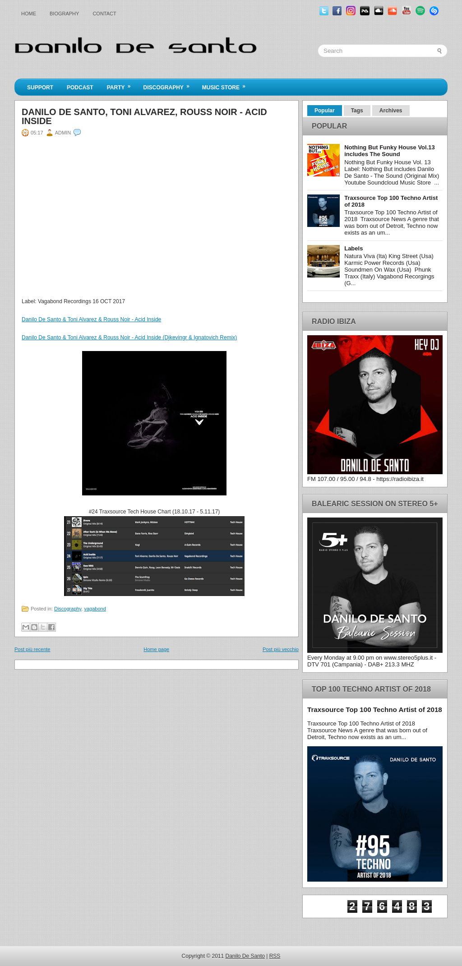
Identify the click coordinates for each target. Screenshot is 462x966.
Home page (156, 649)
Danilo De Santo (245, 956)
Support (40, 87)
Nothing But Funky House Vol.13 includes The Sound (389, 150)
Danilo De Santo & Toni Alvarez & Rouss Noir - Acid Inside (91, 319)
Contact (104, 13)
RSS (275, 956)
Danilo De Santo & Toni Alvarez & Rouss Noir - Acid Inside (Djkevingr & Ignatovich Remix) (129, 337)
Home (28, 13)
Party (122, 85)
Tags (357, 110)
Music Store (226, 85)
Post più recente (32, 649)
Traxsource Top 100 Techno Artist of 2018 (374, 709)
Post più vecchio (281, 649)
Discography (169, 85)
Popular (324, 110)
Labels (353, 248)
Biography (64, 13)
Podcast (80, 87)
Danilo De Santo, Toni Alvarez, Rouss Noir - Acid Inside (144, 116)
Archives (390, 110)
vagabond (95, 608)
